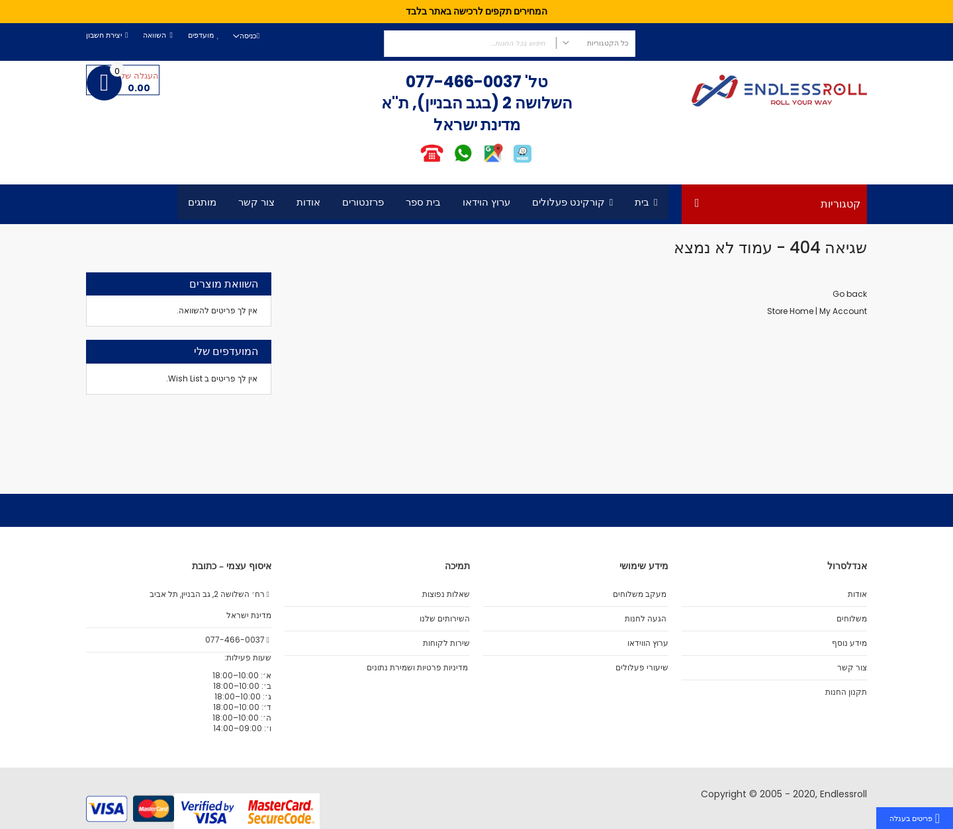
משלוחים (852, 618)
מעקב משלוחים (639, 594)
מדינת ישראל (247, 615)
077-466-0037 (464, 82)
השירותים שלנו (445, 618)
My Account (843, 311)
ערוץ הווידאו (647, 643)
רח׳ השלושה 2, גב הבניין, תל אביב (210, 594)
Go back (850, 293)
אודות (857, 594)
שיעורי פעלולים (641, 667)
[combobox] (509, 43)
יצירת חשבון (104, 35)
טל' (535, 82)
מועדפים (201, 35)
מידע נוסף (849, 643)
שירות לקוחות (446, 643)
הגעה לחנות (645, 618)
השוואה (154, 35)
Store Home (790, 311)
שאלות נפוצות (446, 594)
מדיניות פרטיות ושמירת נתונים (417, 667)
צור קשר (852, 667)
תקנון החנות (846, 692)
